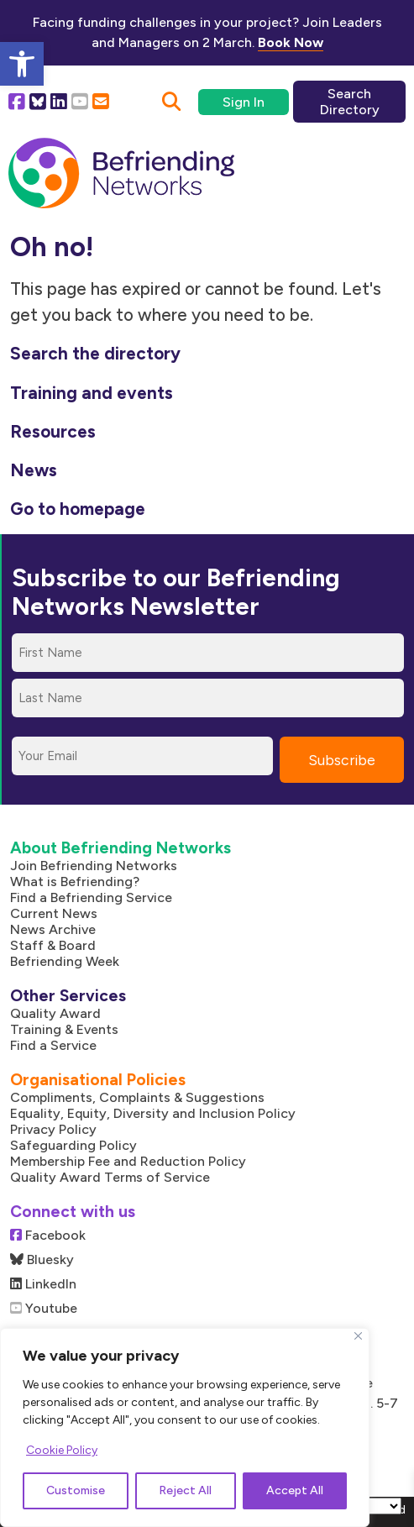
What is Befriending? (74, 881)
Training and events (91, 392)
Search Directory (350, 102)
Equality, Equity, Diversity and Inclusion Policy (153, 1113)
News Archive (53, 929)
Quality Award (55, 1013)
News (33, 469)
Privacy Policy (53, 1129)
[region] (184, 1427)
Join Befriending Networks (93, 866)
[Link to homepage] (121, 174)
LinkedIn (43, 1284)
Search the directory (95, 353)
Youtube (43, 1308)
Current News (53, 913)
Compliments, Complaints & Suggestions (137, 1097)
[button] (22, 64)
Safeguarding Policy (73, 1145)
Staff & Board (53, 945)
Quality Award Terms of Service (110, 1177)
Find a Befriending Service (91, 897)
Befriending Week (64, 961)
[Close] (358, 1336)
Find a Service (53, 1045)
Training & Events (64, 1029)
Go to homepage (77, 508)
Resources (53, 431)
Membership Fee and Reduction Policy (128, 1161)
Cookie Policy (61, 1450)
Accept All (294, 1490)
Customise (75, 1490)
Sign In (244, 102)
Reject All (185, 1490)
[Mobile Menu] (370, 163)
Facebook (48, 1235)
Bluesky (42, 1259)
